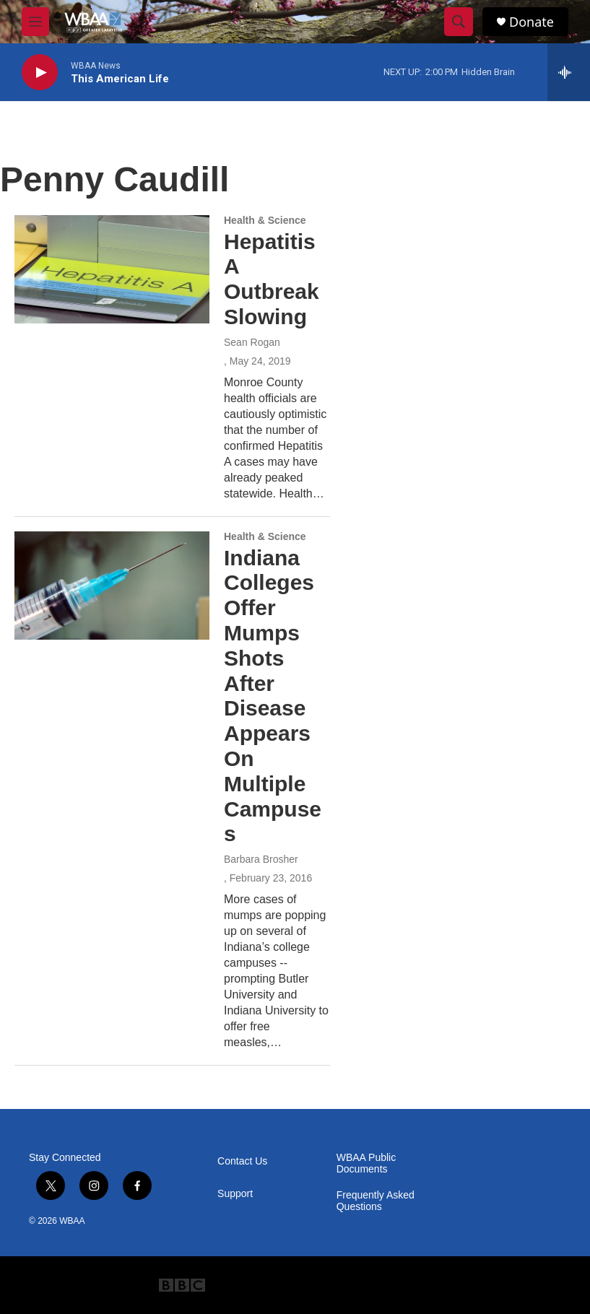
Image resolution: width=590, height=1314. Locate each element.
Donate (531, 22)
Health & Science (265, 220)
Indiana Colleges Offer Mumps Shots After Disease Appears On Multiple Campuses (272, 696)
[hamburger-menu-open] (35, 21)
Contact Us (242, 1161)
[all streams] (568, 72)
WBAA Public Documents (366, 1163)
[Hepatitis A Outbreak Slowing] (111, 269)
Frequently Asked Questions (376, 1201)
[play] (39, 72)
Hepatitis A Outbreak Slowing (271, 279)
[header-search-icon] (458, 21)
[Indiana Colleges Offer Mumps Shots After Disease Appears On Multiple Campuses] (111, 585)
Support (235, 1193)
